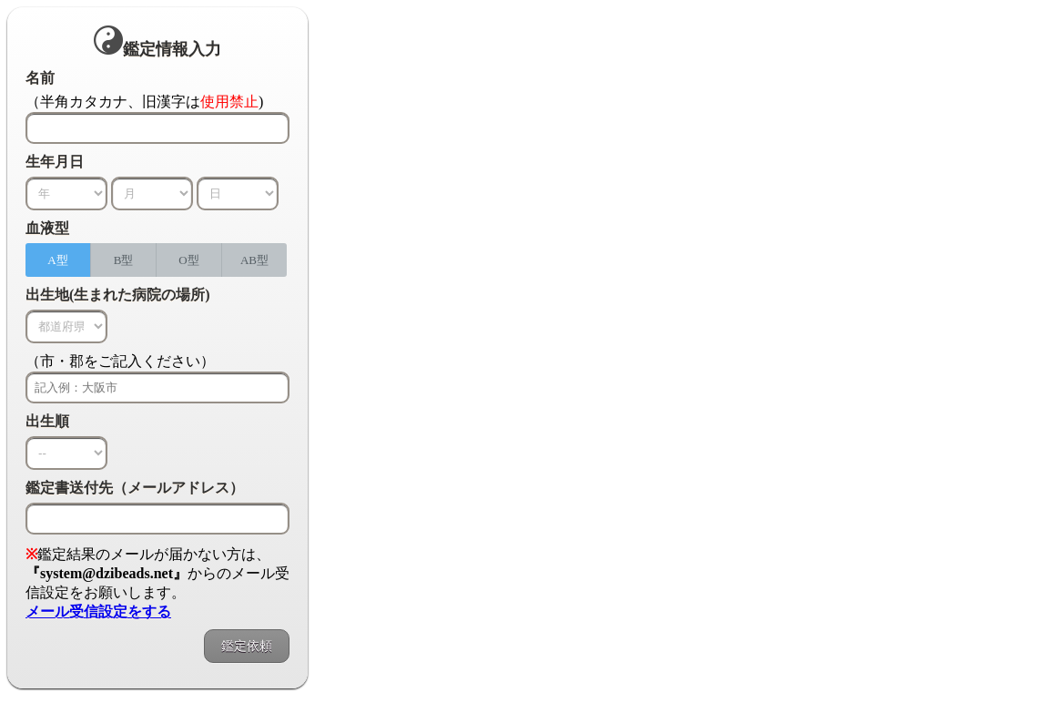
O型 (188, 260)
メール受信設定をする (98, 611)
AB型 (254, 260)
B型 (124, 260)
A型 (57, 260)
